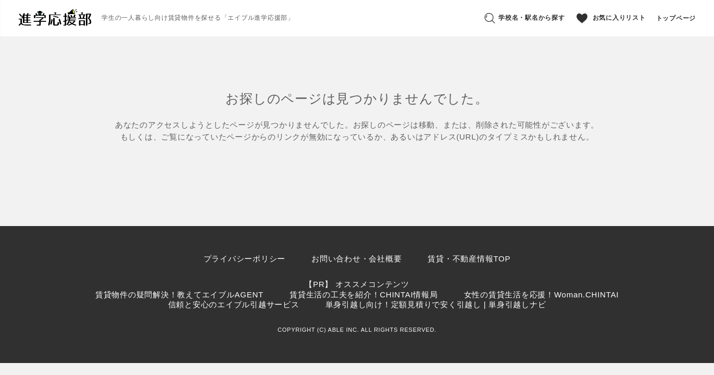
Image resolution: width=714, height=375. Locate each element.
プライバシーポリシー (245, 258)
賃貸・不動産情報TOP (469, 258)
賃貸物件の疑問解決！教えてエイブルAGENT (179, 294)
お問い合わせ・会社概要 (356, 258)
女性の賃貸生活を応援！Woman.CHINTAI (541, 294)
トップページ (676, 18)
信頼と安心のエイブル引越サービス (233, 304)
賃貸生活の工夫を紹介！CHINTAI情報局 (364, 294)
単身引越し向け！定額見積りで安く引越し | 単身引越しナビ (435, 304)
